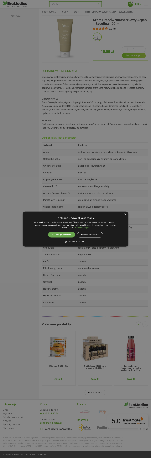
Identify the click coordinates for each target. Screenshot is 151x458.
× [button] (125, 214)
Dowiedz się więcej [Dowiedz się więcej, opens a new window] (81, 228)
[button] (75, 241)
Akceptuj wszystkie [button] (61, 235)
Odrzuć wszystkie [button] (89, 235)
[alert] (75, 229)
